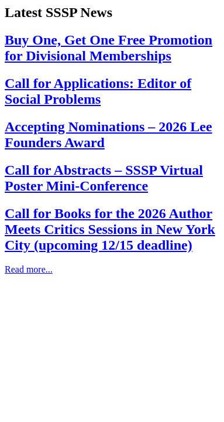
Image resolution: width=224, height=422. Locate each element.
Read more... (29, 269)
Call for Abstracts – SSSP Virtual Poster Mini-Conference (104, 177)
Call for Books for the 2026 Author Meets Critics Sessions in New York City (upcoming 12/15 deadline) (110, 229)
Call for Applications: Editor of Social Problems (98, 91)
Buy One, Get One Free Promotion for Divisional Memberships (108, 47)
